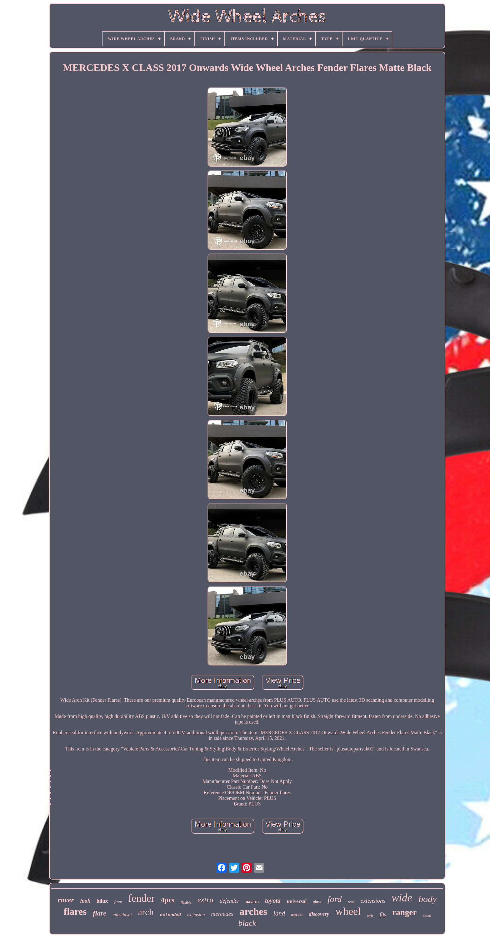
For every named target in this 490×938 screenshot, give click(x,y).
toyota (273, 900)
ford (335, 899)
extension (196, 914)
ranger (404, 912)
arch (146, 912)
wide (402, 898)
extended (170, 914)
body (427, 899)
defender (229, 901)
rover (66, 900)
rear (351, 902)
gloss (317, 901)
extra (205, 899)
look (85, 901)
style (370, 915)
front (118, 901)
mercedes (222, 913)
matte (296, 915)
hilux (102, 901)
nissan (427, 915)
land (279, 913)
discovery (319, 914)
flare (99, 913)
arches (253, 911)
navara (252, 901)
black (247, 923)
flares (75, 911)
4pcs (167, 900)
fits (383, 914)
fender (141, 898)
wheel (348, 911)
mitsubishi (122, 914)
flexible (186, 902)
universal (297, 901)
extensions (373, 900)
